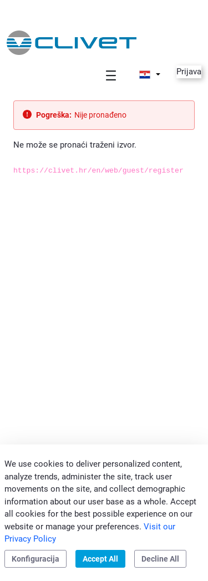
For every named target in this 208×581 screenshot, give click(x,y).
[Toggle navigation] (111, 75)
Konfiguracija (35, 558)
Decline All (160, 558)
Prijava (188, 72)
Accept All (100, 558)
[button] (149, 74)
